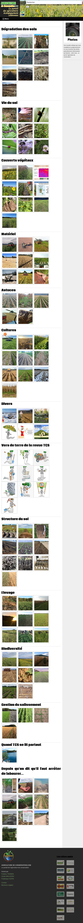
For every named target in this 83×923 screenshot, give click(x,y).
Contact (4, 882)
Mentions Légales (7, 885)
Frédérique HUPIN (7, 879)
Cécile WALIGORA (7, 876)
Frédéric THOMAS (7, 874)
